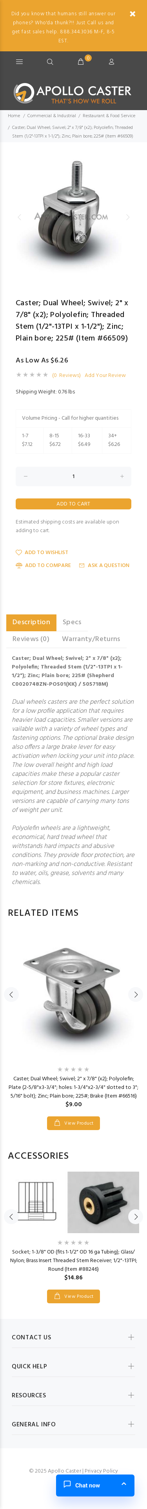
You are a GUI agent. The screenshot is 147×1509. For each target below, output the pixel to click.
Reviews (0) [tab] (31, 639)
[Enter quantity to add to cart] (73, 476)
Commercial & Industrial (51, 116)
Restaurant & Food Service (109, 116)
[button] (95, 1485)
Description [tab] (31, 622)
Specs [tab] (72, 622)
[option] (73, 217)
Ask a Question (104, 565)
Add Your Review (105, 375)
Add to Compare (43, 565)
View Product (78, 1123)
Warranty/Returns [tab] (91, 639)
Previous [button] (19, 217)
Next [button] (127, 217)
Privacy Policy (101, 1471)
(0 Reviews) (66, 375)
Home (14, 116)
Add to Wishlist (42, 552)
